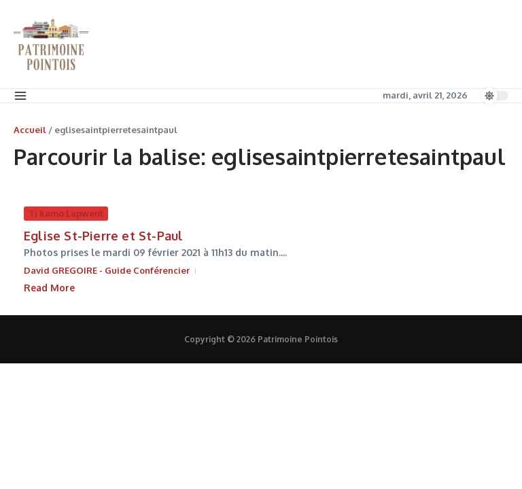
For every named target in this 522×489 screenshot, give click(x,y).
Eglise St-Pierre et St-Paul (103, 235)
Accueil (30, 129)
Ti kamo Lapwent (66, 213)
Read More (49, 287)
